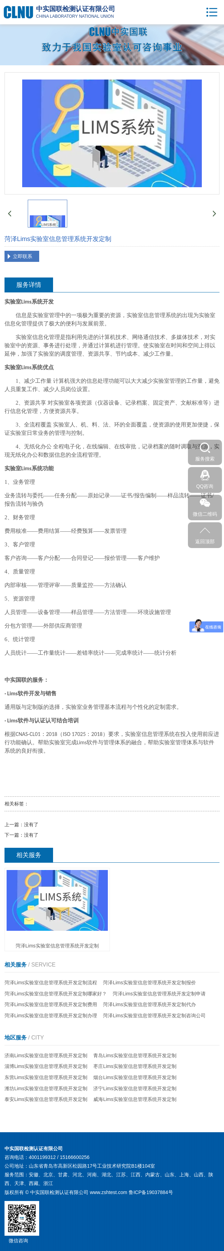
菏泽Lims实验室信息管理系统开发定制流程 (51, 982)
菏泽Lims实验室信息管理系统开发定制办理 (51, 1015)
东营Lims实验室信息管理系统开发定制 (46, 1077)
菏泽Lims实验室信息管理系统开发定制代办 (149, 1004)
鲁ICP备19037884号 (151, 1192)
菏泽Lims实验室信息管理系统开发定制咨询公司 (154, 1015)
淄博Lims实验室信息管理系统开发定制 (46, 1066)
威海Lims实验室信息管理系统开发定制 (134, 1099)
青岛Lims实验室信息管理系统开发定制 (134, 1055)
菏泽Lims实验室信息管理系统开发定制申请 (159, 993)
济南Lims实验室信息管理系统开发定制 (46, 1055)
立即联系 (22, 256)
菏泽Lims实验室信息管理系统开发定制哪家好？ (56, 993)
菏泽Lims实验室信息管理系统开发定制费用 (51, 1004)
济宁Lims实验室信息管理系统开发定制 (134, 1088)
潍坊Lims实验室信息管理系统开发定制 (46, 1088)
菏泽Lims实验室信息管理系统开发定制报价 (149, 982)
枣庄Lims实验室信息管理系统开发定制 (134, 1066)
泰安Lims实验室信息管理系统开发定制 (46, 1099)
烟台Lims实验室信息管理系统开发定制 (134, 1077)
